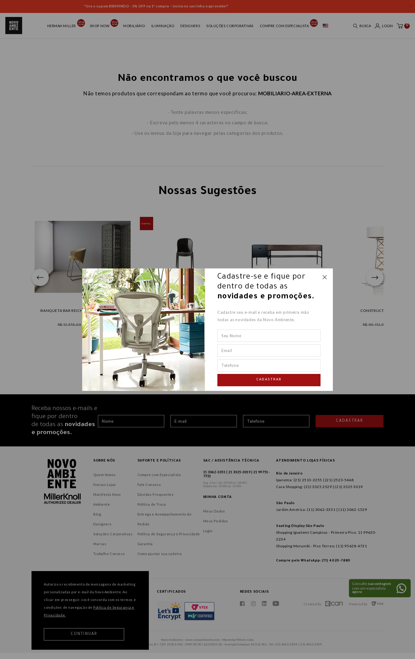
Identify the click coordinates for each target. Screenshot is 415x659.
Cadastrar (269, 380)
